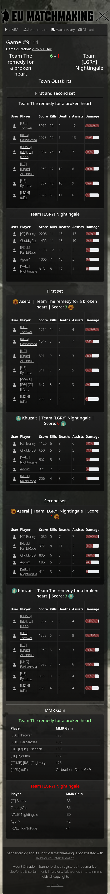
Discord (86, 29)
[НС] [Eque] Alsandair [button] (27, 169)
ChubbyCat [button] (28, 240)
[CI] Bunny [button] (28, 233)
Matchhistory (63, 29)
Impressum (55, 885)
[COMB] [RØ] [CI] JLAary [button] (26, 152)
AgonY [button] (25, 259)
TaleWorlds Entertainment (55, 858)
